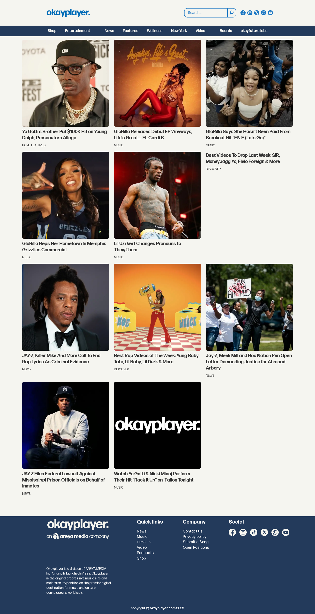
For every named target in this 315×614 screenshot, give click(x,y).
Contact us (192, 531)
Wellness (154, 31)
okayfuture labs (254, 31)
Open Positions (196, 547)
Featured (130, 31)
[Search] (231, 13)
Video (200, 31)
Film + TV (144, 542)
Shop (52, 31)
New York (179, 31)
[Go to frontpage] (68, 13)
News (109, 31)
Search (184, 8)
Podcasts (145, 553)
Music (142, 536)
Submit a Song (196, 542)
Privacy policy (195, 536)
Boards (226, 31)
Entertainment (77, 31)
